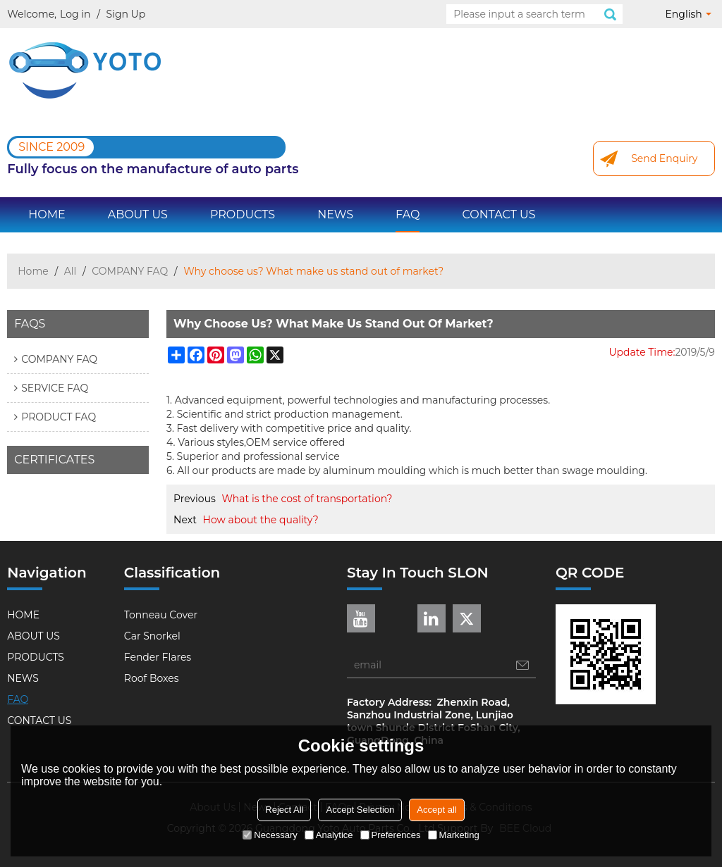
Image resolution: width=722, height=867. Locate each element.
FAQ (408, 214)
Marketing (453, 835)
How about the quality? (261, 519)
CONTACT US (498, 214)
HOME (46, 214)
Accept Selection (360, 809)
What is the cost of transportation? (307, 498)
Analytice (329, 835)
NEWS (335, 214)
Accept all (436, 809)
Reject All (284, 809)
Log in (75, 14)
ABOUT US (138, 214)
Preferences (390, 835)
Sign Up (126, 14)
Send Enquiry (664, 158)
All (70, 271)
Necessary (270, 835)
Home (33, 271)
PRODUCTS (242, 214)
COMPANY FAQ (130, 271)
